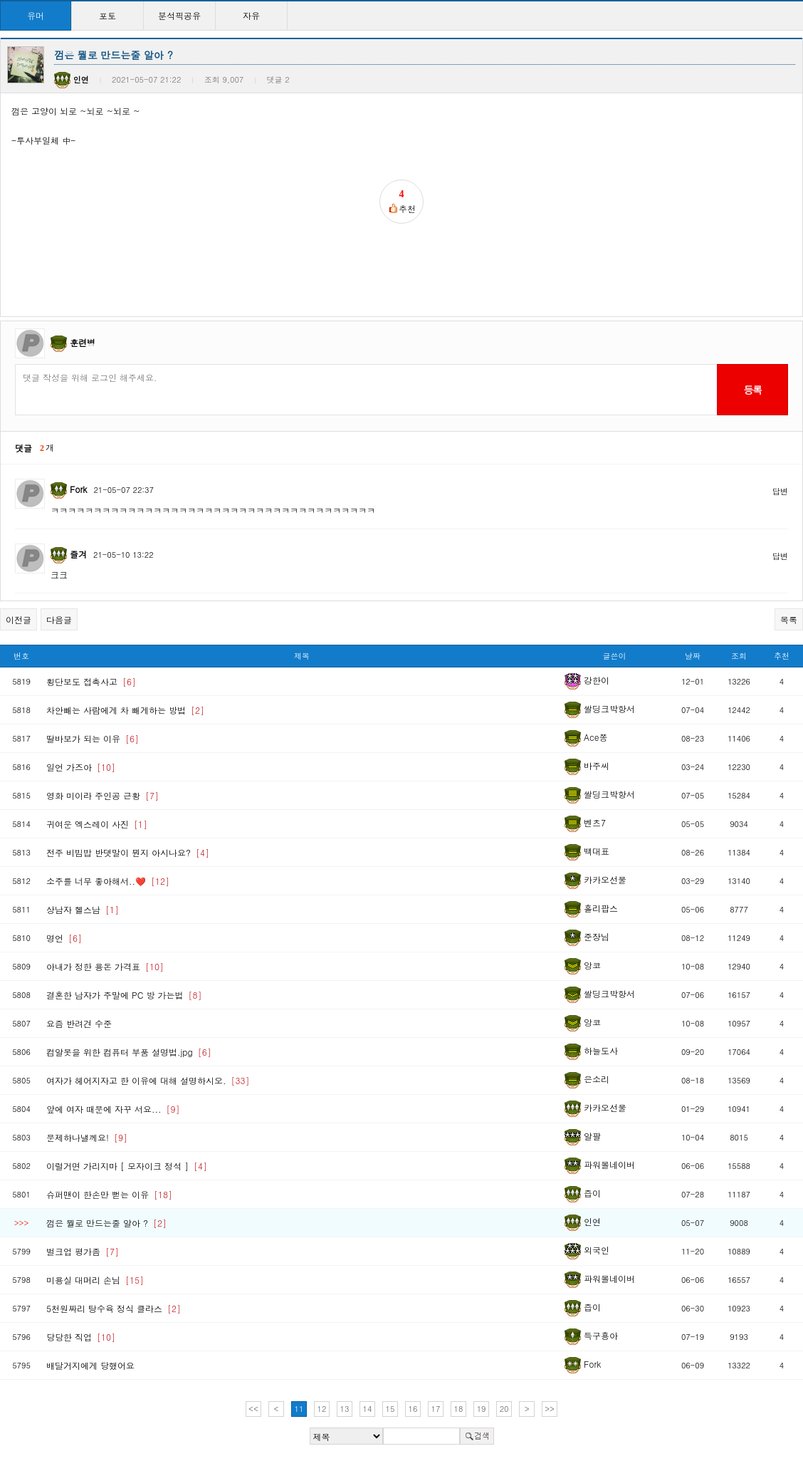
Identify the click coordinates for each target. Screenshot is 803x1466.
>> (550, 1408)
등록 (752, 390)
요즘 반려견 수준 (79, 1023)
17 (436, 1408)
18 (458, 1408)
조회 (739, 655)
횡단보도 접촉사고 (91, 681)
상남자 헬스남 (82, 909)
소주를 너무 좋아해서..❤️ (107, 881)
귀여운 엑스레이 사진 (96, 824)
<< (253, 1408)
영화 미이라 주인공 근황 (102, 795)
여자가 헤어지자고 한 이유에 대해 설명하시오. (148, 1080)
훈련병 (82, 342)
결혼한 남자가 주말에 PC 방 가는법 (123, 995)
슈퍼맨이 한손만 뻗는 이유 (109, 1194)
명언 (64, 938)
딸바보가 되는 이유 (92, 738)
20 (504, 1408)
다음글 (59, 619)
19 (481, 1408)
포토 (107, 15)
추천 (781, 655)
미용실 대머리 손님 (95, 1280)
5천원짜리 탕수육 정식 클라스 (113, 1308)
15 (390, 1408)
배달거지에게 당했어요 (90, 1365)
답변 (780, 491)
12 (322, 1408)
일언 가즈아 (80, 767)
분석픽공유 (179, 15)
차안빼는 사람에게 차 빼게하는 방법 (125, 710)
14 (367, 1408)
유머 (35, 15)
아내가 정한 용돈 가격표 (105, 966)
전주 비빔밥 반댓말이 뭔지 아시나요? (127, 852)
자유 (251, 15)
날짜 (692, 655)
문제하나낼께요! (86, 1137)
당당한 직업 (80, 1337)
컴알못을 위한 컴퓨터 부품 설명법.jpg (128, 1052)
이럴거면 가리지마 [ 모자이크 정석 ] (126, 1166)
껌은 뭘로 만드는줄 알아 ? (106, 1223)
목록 (788, 619)
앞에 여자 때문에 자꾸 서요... (113, 1109)
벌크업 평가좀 (82, 1251)
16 (413, 1408)
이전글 (18, 619)
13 (345, 1408)
